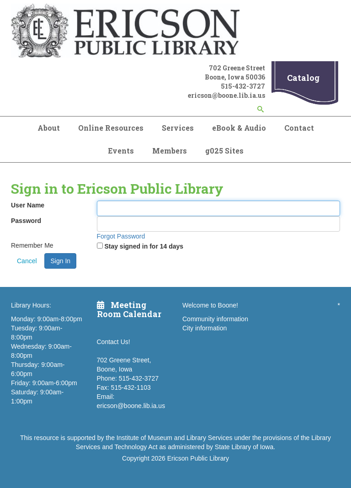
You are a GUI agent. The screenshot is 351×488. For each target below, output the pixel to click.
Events (121, 150)
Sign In (60, 261)
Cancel (27, 261)
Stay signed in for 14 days (143, 246)
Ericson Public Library (198, 458)
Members (169, 150)
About (48, 128)
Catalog (303, 77)
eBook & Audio (239, 128)
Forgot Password (121, 236)
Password (26, 220)
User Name (27, 205)
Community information (215, 319)
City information (204, 328)
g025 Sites (224, 150)
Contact (299, 128)
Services (178, 128)
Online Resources (111, 128)
